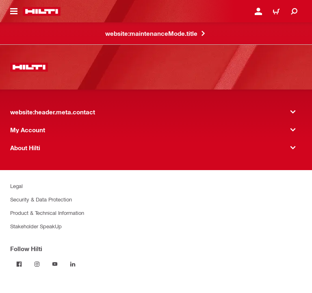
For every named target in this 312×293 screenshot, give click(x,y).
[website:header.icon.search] (294, 11)
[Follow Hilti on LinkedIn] (73, 264)
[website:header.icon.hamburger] (14, 11)
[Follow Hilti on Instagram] (37, 264)
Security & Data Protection (41, 199)
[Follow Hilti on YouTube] (55, 264)
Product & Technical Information (47, 213)
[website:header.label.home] (42, 11)
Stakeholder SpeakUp (36, 226)
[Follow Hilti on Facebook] (19, 264)
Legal (16, 186)
